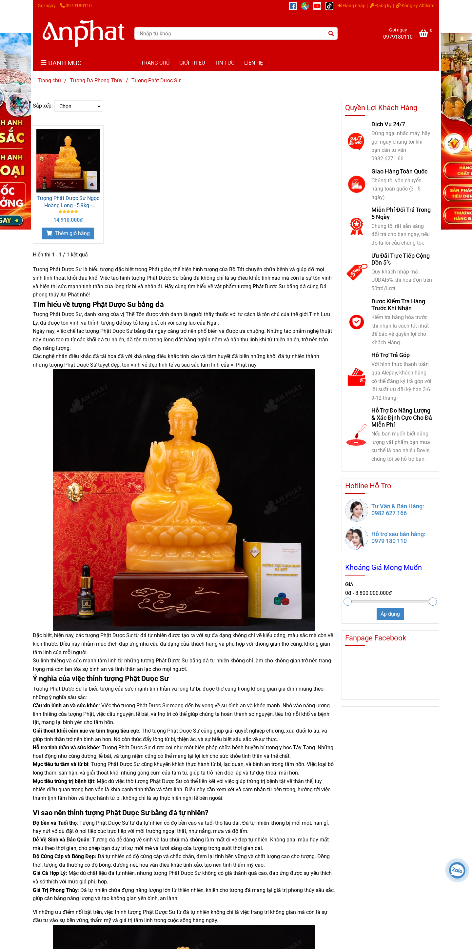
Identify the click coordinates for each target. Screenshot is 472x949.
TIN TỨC (224, 63)
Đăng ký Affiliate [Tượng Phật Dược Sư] (415, 6)
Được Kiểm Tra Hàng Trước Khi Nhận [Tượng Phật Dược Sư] (398, 305)
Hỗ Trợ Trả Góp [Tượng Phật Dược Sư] (390, 355)
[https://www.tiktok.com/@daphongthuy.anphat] (331, 6)
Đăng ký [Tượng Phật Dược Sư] (381, 6)
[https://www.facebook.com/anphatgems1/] (295, 6)
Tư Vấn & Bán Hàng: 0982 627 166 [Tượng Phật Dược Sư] (397, 509)
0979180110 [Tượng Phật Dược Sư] (76, 6)
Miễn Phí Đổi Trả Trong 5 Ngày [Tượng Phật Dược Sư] (401, 213)
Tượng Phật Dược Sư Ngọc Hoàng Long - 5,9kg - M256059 (68, 202)
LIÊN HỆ (253, 63)
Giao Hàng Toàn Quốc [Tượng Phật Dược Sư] (399, 171)
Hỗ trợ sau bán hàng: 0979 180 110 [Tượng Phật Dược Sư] (398, 537)
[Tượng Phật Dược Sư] (84, 33)
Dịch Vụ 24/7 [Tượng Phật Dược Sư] (388, 124)
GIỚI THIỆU (192, 63)
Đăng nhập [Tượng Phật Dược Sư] (351, 6)
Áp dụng (390, 614)
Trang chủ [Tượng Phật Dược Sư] (49, 80)
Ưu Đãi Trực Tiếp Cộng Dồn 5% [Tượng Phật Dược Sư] (400, 259)
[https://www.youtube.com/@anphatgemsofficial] (319, 6)
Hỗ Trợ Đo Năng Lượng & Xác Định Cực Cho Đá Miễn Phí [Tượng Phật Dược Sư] (401, 417)
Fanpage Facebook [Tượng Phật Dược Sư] (375, 638)
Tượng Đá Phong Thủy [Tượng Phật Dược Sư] (96, 80)
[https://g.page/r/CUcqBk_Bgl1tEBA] (307, 6)
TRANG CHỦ (155, 63)
